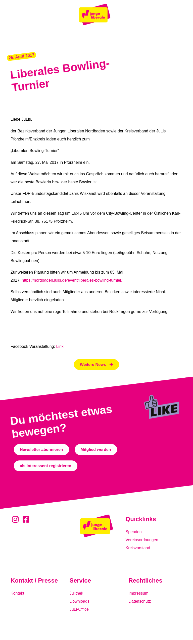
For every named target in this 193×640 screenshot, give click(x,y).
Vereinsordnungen (142, 540)
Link (59, 346)
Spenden (134, 532)
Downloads (79, 601)
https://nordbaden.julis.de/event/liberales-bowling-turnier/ (72, 280)
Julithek (76, 593)
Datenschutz (139, 601)
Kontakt (17, 593)
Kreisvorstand (138, 548)
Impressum (138, 593)
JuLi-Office (79, 609)
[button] (21, 56)
